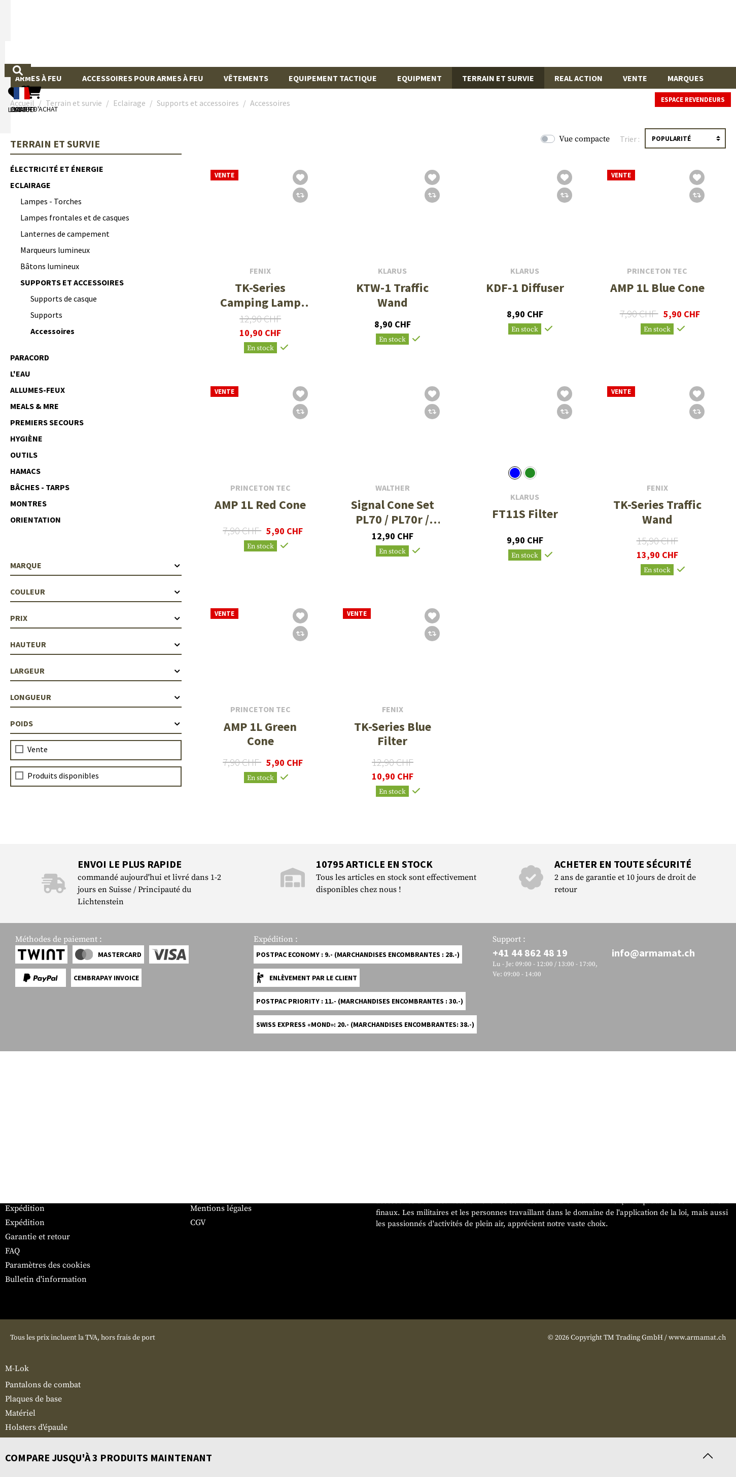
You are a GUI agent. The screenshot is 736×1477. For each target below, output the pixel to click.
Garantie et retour (37, 1237)
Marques (686, 78)
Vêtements (246, 78)
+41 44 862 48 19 (530, 952)
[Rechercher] (423, 33)
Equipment (419, 78)
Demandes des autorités (233, 1194)
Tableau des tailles (38, 1180)
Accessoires (52, 331)
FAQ (12, 1251)
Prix (96, 618)
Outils (24, 455)
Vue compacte (584, 139)
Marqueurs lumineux (55, 250)
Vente (635, 78)
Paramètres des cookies (47, 1265)
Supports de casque (63, 298)
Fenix (260, 271)
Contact (19, 1194)
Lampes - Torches (51, 201)
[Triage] (685, 138)
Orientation (35, 519)
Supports (46, 315)
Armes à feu (38, 78)
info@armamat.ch (653, 952)
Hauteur (96, 644)
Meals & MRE (34, 406)
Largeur (96, 671)
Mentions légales (221, 1208)
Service (24, 1160)
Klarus (392, 271)
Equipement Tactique (333, 78)
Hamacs (25, 471)
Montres (28, 503)
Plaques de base (33, 1399)
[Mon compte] (585, 33)
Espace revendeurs (693, 99)
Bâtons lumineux (49, 266)
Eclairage (30, 185)
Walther (392, 488)
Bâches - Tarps (39, 487)
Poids (96, 723)
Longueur (96, 697)
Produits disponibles (63, 775)
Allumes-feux (37, 390)
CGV (198, 1222)
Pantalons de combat (43, 1385)
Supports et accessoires (72, 282)
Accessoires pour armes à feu (142, 78)
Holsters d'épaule (36, 1427)
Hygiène (26, 438)
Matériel (20, 1413)
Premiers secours (47, 422)
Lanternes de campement (65, 234)
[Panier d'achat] (668, 33)
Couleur (96, 591)
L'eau (20, 373)
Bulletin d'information (46, 1279)
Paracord (29, 357)
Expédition (25, 1208)
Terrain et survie (498, 78)
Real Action (578, 78)
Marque (96, 565)
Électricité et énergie (56, 169)
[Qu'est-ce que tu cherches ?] (321, 32)
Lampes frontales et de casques (74, 217)
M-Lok (17, 1368)
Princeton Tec (657, 271)
